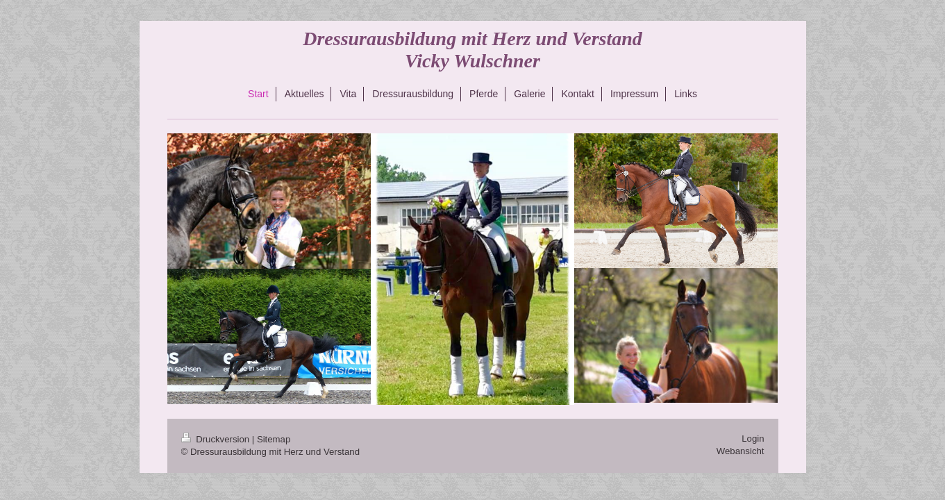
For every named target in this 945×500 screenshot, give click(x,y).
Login (753, 438)
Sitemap (273, 439)
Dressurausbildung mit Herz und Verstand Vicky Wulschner (472, 50)
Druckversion (216, 439)
